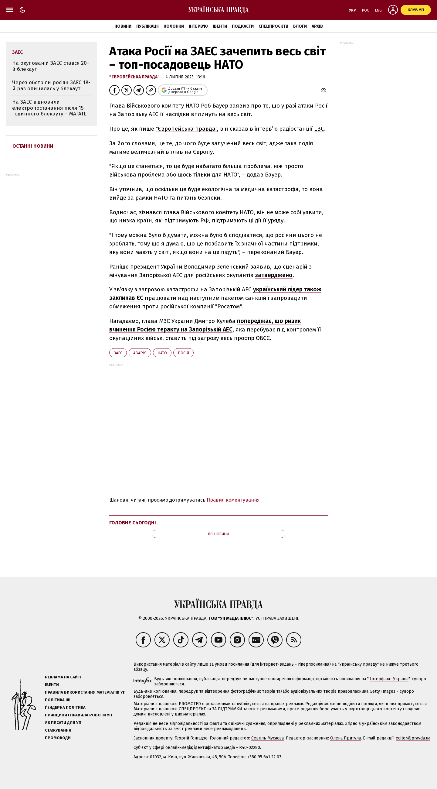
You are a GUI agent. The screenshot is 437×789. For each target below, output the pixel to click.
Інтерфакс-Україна (389, 678)
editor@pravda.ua (413, 738)
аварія (140, 353)
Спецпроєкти (273, 26)
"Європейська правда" (135, 77)
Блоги (300, 26)
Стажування (58, 730)
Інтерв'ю (198, 26)
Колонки (174, 26)
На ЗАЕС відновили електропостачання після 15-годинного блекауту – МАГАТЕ (49, 108)
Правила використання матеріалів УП (85, 692)
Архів (317, 26)
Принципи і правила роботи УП (78, 715)
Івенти (220, 26)
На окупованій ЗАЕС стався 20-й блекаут (50, 66)
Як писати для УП (63, 722)
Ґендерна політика (65, 707)
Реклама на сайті (63, 677)
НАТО (162, 353)
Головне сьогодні (132, 523)
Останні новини (32, 146)
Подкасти (243, 26)
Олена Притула (345, 738)
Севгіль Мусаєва (267, 738)
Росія (183, 353)
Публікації (147, 26)
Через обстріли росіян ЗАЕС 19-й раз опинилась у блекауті (51, 85)
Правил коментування (233, 500)
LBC (319, 128)
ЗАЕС (118, 353)
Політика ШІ (57, 700)
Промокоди (58, 738)
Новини (122, 26)
